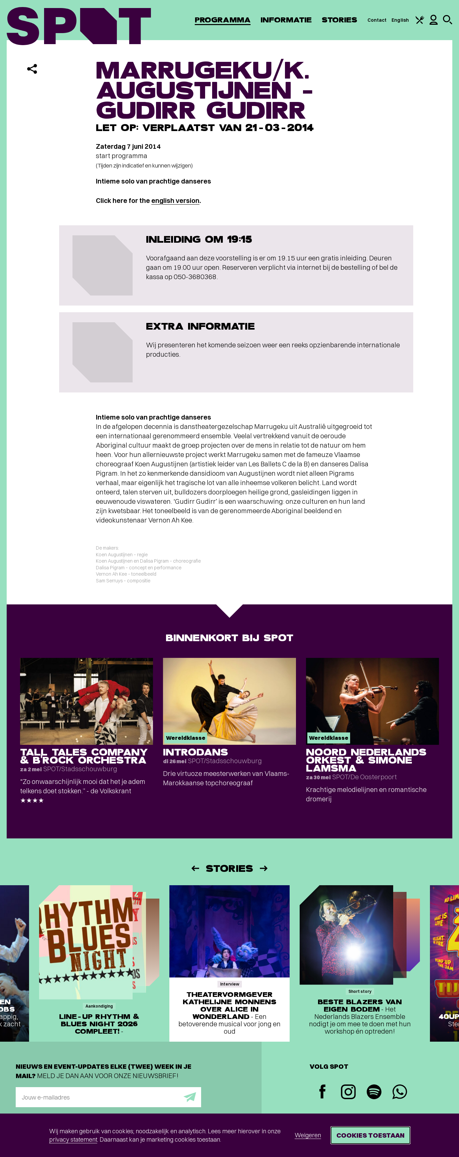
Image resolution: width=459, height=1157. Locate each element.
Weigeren (308, 1135)
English (400, 20)
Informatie (286, 20)
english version (175, 200)
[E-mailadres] (108, 1097)
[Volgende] (264, 868)
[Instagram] (348, 1093)
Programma (223, 20)
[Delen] (32, 69)
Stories (339, 20)
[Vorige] (194, 868)
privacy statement (73, 1139)
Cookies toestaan (370, 1135)
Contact (377, 20)
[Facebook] (322, 1092)
